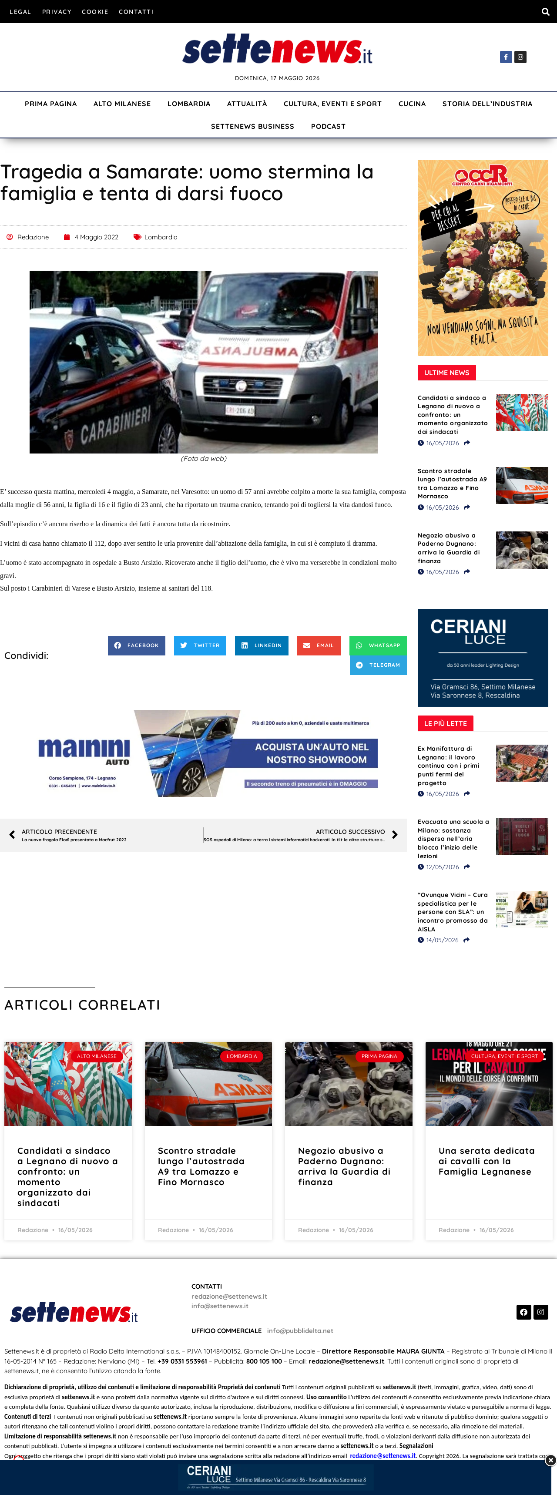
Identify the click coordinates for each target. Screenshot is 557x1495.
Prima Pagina (51, 103)
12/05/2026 (438, 867)
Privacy (57, 12)
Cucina (412, 103)
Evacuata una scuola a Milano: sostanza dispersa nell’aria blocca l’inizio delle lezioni (454, 839)
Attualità (247, 103)
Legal (21, 12)
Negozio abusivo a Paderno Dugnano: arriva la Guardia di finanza (449, 548)
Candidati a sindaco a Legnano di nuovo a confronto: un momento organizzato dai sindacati (453, 415)
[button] (545, 11)
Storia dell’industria (488, 103)
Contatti (136, 12)
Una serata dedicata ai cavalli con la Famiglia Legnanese (487, 1161)
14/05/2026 (438, 940)
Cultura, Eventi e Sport (333, 103)
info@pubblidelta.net (300, 1331)
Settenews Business (253, 126)
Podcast (328, 126)
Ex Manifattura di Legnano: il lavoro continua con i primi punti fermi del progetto (448, 765)
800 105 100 (264, 1361)
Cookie (95, 12)
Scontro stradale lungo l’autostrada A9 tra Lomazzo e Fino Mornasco (452, 484)
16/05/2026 (438, 443)
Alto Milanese (122, 103)
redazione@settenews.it (229, 1296)
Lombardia (189, 103)
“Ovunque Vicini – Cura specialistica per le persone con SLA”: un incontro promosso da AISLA (453, 912)
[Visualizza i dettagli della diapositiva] (204, 753)
